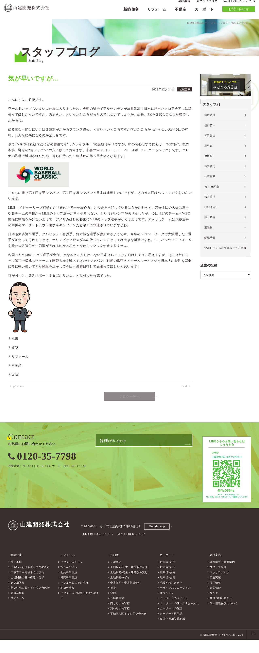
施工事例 (16, 575)
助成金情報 (67, 601)
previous (18, 402)
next (184, 402)
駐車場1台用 (167, 575)
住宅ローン (18, 611)
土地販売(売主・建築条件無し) (129, 585)
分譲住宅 (115, 575)
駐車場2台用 (167, 580)
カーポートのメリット (174, 611)
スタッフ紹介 (218, 580)
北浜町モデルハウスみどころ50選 (225, 264)
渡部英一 (209, 141)
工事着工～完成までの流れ (27, 585)
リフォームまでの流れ (74, 596)
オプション (167, 606)
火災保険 (215, 601)
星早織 (208, 162)
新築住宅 (131, 13)
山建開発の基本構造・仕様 (27, 590)
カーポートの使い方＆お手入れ (179, 616)
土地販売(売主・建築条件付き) (129, 580)
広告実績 (215, 590)
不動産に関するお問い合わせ (128, 627)
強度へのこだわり (171, 596)
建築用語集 (18, 596)
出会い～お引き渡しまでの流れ (30, 580)
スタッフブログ (206, 5)
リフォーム (156, 13)
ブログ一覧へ (129, 413)
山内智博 (209, 131)
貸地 (113, 606)
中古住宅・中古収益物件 (125, 596)
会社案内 (184, 5)
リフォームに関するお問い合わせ (80, 608)
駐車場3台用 (167, 585)
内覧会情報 (18, 606)
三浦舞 (208, 243)
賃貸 (113, 601)
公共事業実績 (69, 585)
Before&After (69, 580)
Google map (157, 542)
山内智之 (209, 182)
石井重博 (209, 212)
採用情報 (215, 596)
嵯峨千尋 (209, 253)
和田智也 (209, 151)
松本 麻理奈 (211, 202)
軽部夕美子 (211, 223)
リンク (214, 606)
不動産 (180, 13)
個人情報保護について (224, 616)
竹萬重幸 (209, 192)
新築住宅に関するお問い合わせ (30, 601)
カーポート (204, 13)
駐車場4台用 (167, 590)
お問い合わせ (238, 13)
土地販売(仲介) (119, 590)
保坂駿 (208, 172)
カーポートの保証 (171, 621)
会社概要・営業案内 (222, 575)
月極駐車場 (117, 611)
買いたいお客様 (120, 621)
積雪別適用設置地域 (172, 632)
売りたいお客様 (120, 616)
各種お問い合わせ (221, 611)
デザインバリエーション (175, 601)
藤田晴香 (209, 233)
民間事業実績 (69, 590)
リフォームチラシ (72, 575)
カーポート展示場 (171, 627)
